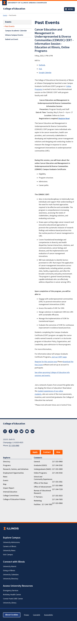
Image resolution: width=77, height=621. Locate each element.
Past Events (9, 26)
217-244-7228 (57, 489)
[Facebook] (10, 433)
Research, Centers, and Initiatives (15, 469)
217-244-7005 (57, 499)
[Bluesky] (21, 433)
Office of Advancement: (43, 487)
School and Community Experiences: (43, 478)
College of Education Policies (14, 499)
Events (5, 15)
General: (37, 461)
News (5, 476)
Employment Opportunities (13, 473)
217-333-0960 (14, 445)
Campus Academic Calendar (16, 30)
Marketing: (38, 500)
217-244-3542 (57, 465)
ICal (40, 69)
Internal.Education (10, 492)
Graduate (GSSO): (40, 465)
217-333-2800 (57, 469)
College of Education (14, 8)
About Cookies (11, 614)
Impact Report (8, 488)
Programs (7, 465)
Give (58, 452)
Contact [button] (47, 452)
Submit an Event (11, 39)
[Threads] (16, 433)
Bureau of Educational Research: (42, 491)
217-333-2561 (57, 482)
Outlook (42, 65)
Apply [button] (35, 452)
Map (4, 484)
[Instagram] (5, 433)
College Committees (11, 495)
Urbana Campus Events (14, 35)
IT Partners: (38, 497)
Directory (6, 461)
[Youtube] (27, 433)
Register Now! (64, 118)
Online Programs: (40, 473)
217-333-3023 (57, 495)
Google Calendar (45, 72)
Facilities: (37, 504)
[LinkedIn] (32, 433)
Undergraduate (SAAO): (43, 469)
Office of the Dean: (41, 483)
